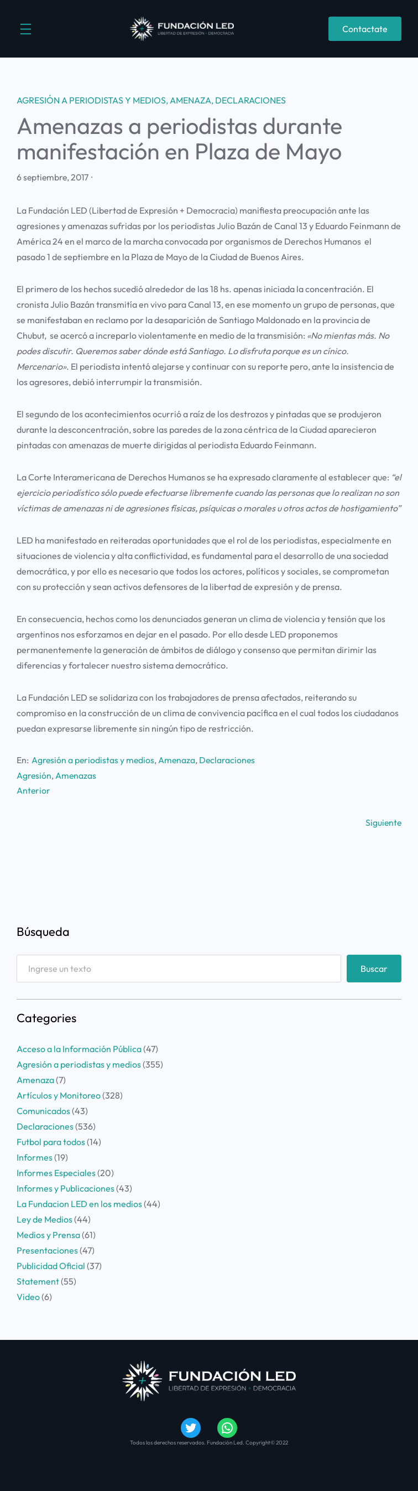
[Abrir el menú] (26, 29)
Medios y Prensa (48, 1234)
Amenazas (75, 775)
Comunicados (43, 1110)
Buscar (374, 968)
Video (28, 1296)
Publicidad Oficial (51, 1265)
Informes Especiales (56, 1172)
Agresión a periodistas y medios (91, 100)
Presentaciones (47, 1250)
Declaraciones (250, 100)
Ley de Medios (44, 1219)
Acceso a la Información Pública (79, 1048)
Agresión (34, 775)
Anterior (33, 790)
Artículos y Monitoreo (59, 1095)
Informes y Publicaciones (65, 1188)
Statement (38, 1281)
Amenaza (190, 100)
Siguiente (383, 822)
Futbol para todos (51, 1141)
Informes (35, 1157)
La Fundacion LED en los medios (79, 1203)
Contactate (365, 28)
